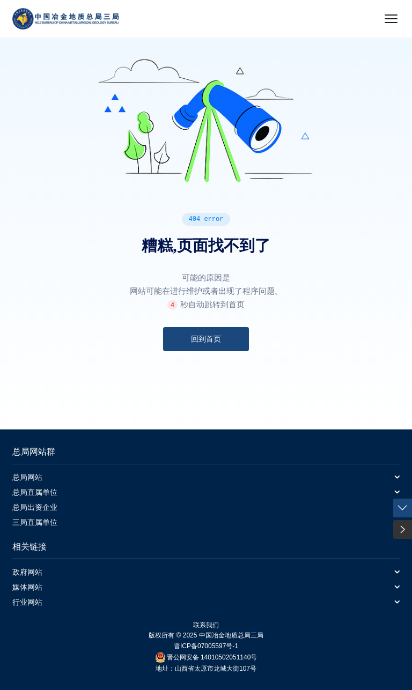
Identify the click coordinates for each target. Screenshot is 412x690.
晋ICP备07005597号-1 (206, 646)
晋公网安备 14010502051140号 (212, 657)
